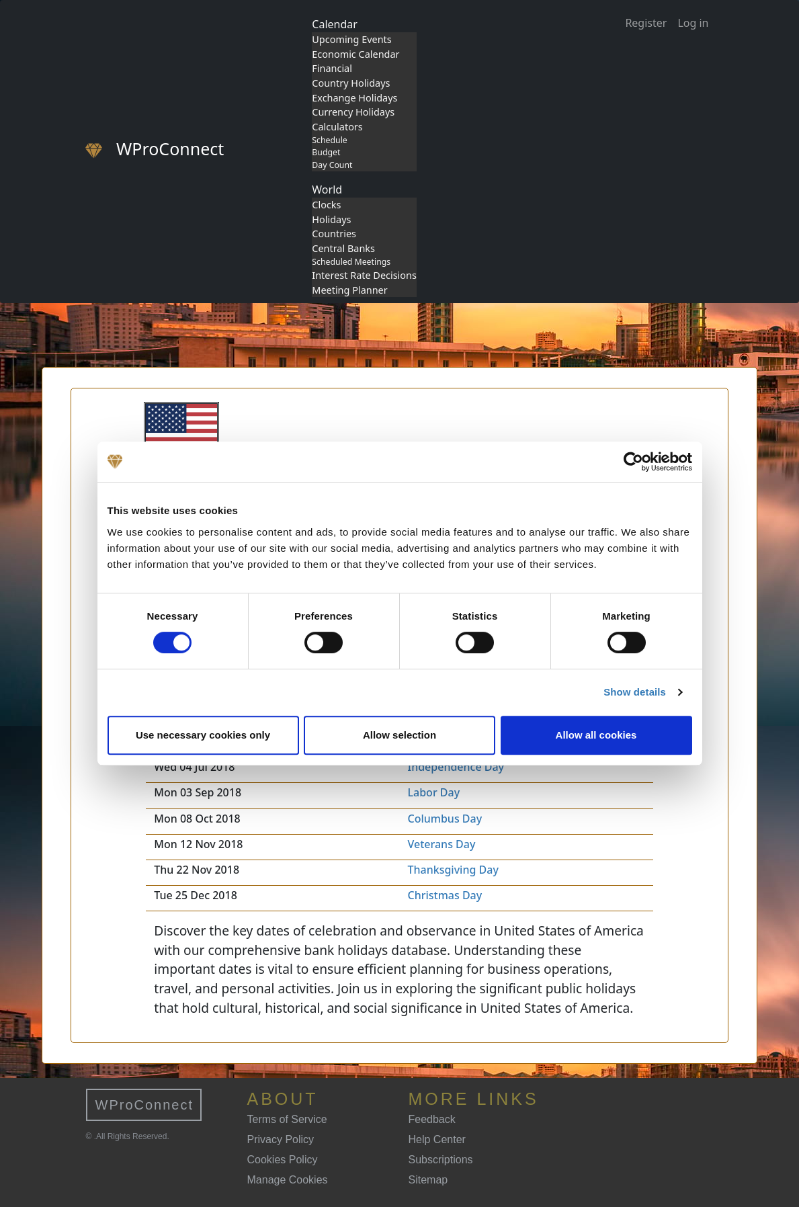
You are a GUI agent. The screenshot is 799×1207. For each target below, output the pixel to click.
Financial (332, 68)
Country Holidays (351, 83)
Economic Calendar (355, 54)
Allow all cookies (596, 735)
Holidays (331, 219)
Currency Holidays (353, 112)
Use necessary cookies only (203, 735)
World (327, 189)
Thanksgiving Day (453, 869)
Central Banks (343, 248)
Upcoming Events (351, 39)
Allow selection (399, 735)
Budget (326, 152)
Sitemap (428, 1179)
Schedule (329, 140)
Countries (334, 233)
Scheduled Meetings (351, 261)
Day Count (332, 165)
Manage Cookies (287, 1179)
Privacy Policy (280, 1139)
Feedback (432, 1119)
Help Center (437, 1139)
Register (646, 22)
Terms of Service (287, 1119)
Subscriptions (441, 1159)
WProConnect (144, 1104)
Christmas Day (445, 895)
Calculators (337, 126)
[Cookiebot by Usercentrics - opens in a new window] (633, 462)
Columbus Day (445, 818)
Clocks (326, 204)
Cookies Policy (282, 1159)
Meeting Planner (349, 290)
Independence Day (456, 766)
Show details (634, 692)
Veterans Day (442, 844)
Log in (692, 22)
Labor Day (434, 792)
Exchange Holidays (354, 97)
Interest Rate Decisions (364, 275)
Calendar (335, 24)
